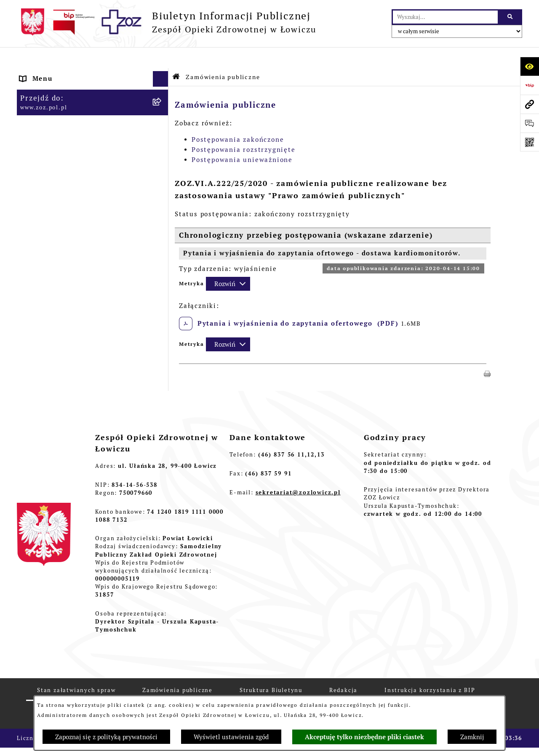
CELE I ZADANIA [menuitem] (49, 152)
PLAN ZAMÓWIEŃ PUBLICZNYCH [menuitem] (78, 253)
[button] (487, 352)
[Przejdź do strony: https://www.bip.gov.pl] (529, 85)
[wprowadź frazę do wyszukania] (445, 17)
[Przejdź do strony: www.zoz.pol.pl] (529, 104)
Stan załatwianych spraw (76, 669)
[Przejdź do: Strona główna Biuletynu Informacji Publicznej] (176, 55)
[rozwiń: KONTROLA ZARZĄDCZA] (162, 184)
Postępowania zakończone (238, 118)
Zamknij (472, 737)
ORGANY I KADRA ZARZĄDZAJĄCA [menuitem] (81, 121)
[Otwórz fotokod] (529, 142)
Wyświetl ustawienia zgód (231, 737)
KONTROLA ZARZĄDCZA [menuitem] (63, 184)
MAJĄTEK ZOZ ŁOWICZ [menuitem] (60, 168)
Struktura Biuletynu (271, 669)
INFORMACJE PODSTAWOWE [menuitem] (70, 73)
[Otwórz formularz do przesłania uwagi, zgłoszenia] (529, 123)
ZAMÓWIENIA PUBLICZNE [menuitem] (66, 238)
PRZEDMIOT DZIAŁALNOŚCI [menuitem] (70, 137)
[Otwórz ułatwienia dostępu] (529, 66)
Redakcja (343, 669)
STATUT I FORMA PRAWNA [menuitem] (67, 89)
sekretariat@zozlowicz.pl (298, 471)
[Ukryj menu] (161, 58)
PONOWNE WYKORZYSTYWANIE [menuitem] (77, 215)
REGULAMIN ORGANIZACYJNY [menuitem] (73, 105)
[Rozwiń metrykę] (228, 263)
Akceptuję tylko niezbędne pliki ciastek (364, 737)
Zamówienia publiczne (223, 56)
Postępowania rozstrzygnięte (244, 129)
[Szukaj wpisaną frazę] (510, 17)
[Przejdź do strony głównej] (166, 22)
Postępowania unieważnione (242, 139)
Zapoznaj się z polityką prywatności (106, 737)
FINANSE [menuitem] (36, 200)
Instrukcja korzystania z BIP (429, 669)
